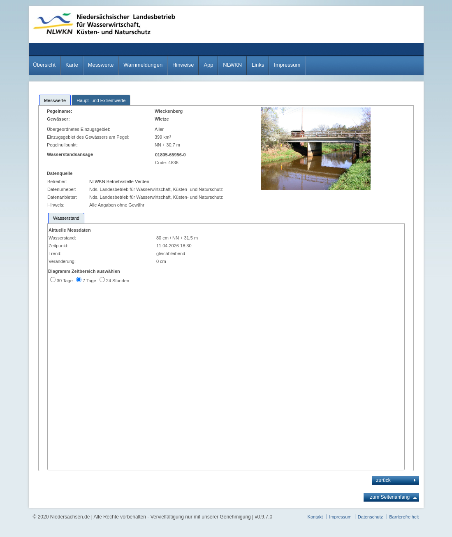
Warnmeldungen (142, 65)
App (208, 65)
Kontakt (315, 516)
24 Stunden (117, 280)
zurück (383, 480)
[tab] (55, 100)
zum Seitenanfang (390, 497)
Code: (161, 162)
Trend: (55, 253)
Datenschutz (370, 516)
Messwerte (101, 65)
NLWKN (232, 65)
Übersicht (44, 65)
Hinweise (183, 65)
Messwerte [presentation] (55, 100)
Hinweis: (56, 204)
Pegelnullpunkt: (63, 144)
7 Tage (89, 280)
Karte (71, 65)
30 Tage (65, 280)
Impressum (287, 65)
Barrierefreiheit (404, 516)
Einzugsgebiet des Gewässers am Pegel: (89, 137)
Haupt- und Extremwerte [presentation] (100, 100)
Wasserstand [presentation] (66, 218)
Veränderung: (62, 261)
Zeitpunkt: (58, 245)
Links (258, 65)
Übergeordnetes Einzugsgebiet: (79, 129)
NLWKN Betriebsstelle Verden (119, 181)
